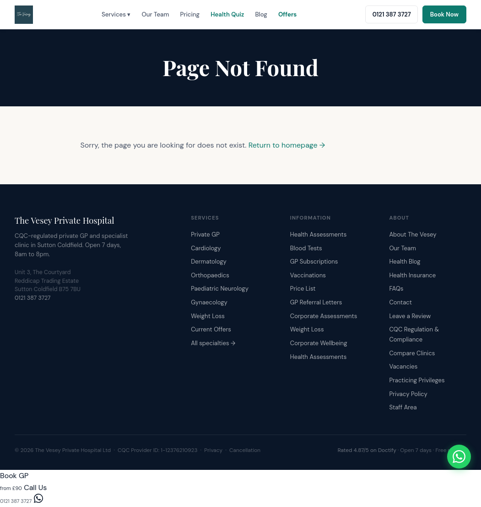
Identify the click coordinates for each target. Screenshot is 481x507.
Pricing (190, 14)
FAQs (396, 288)
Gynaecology (209, 302)
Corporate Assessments (323, 316)
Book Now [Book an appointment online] (444, 14)
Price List (303, 288)
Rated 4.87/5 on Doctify (367, 450)
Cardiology (206, 248)
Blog (261, 14)
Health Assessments (318, 234)
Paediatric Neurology (220, 288)
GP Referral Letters (316, 302)
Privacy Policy (408, 394)
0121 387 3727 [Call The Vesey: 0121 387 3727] (392, 14)
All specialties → (213, 343)
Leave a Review (410, 316)
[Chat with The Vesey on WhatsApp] (459, 456)
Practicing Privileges (416, 380)
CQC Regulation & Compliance (414, 334)
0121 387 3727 (33, 298)
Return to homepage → (287, 145)
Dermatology (209, 261)
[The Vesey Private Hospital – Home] (24, 15)
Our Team (155, 14)
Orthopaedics (210, 275)
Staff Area (402, 407)
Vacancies (403, 366)
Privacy (213, 450)
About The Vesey (412, 234)
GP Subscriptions (314, 261)
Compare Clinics (412, 353)
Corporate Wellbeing (318, 343)
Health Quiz (227, 14)
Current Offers (211, 329)
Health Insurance (412, 275)
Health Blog (404, 261)
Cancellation (244, 450)
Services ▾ (116, 14)
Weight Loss (208, 316)
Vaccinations (308, 275)
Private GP (205, 234)
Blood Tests (306, 248)
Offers (287, 14)
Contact (400, 302)
